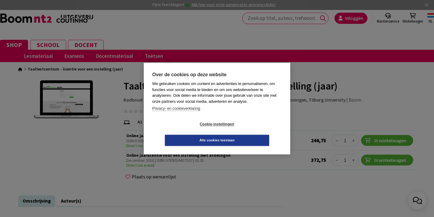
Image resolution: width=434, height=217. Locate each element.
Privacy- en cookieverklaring (176, 116)
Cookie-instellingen (181, 132)
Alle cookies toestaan (253, 132)
